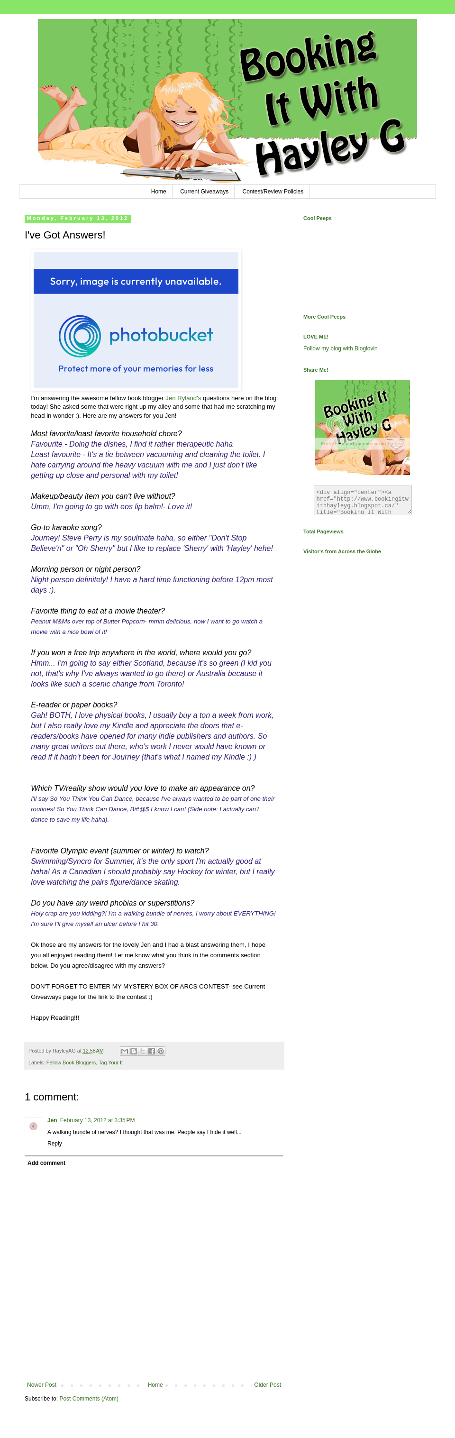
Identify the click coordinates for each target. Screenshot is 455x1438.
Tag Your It (111, 1062)
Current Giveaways (204, 191)
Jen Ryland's (183, 398)
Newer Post (41, 1385)
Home (158, 191)
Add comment (46, 1163)
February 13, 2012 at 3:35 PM (97, 1120)
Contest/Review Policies (273, 191)
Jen (52, 1120)
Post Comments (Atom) (88, 1398)
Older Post (267, 1385)
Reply (54, 1143)
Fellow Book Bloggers (71, 1062)
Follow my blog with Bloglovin (340, 348)
